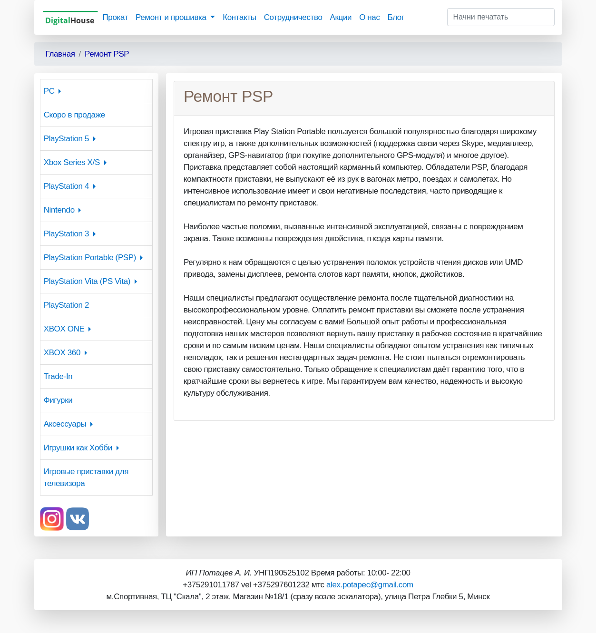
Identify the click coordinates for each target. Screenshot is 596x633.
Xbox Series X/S (72, 162)
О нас (369, 17)
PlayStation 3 (66, 233)
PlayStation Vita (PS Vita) (87, 281)
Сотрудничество (293, 17)
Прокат (115, 17)
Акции (341, 17)
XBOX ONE (64, 328)
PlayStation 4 (66, 186)
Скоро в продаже (74, 114)
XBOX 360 (62, 352)
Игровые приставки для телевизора (86, 477)
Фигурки (58, 400)
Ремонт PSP (107, 53)
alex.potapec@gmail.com (369, 584)
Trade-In (58, 376)
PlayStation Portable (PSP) (90, 257)
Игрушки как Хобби (78, 447)
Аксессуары (65, 423)
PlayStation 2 (66, 305)
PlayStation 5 (66, 138)
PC (49, 91)
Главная (60, 53)
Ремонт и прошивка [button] (172, 17)
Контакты (239, 17)
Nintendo (59, 209)
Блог (396, 17)
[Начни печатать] (501, 17)
